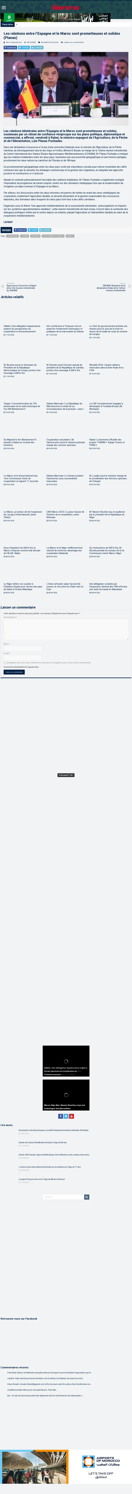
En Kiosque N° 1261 (66, 775)
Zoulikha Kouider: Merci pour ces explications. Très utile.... (32, 1390)
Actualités (45, 42)
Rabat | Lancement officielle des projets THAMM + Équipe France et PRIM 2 (107, 442)
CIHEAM (25, 236)
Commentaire (10, 617)
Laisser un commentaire (74, 42)
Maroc (70, 236)
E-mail (7, 653)
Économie (54, 42)
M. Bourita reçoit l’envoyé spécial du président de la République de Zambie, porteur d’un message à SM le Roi (65, 368)
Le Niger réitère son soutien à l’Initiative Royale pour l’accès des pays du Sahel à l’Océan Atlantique (23, 587)
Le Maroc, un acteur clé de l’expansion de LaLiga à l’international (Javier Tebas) (23, 514)
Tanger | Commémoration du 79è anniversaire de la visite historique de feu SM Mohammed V (22, 406)
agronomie (13, 236)
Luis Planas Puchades (53, 236)
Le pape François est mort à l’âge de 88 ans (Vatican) (42, 1179)
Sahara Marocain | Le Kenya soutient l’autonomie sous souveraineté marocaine (64, 478)
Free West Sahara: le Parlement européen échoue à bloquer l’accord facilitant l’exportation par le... (49, 1373)
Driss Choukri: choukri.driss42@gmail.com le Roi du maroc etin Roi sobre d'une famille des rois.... (49, 1384)
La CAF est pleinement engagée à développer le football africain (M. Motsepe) (106, 406)
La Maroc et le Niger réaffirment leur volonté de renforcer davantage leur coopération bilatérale (64, 550)
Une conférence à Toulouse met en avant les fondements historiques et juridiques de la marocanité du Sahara (65, 329)
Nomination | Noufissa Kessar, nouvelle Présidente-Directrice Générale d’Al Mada (53, 1130)
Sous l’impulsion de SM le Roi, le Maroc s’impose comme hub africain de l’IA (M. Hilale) (22, 550)
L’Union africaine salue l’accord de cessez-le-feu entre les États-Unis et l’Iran (64, 587)
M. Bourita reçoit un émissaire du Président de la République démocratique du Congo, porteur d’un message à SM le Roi (22, 369)
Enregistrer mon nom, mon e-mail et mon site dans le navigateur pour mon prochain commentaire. (49, 663)
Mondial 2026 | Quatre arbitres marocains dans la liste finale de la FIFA (106, 368)
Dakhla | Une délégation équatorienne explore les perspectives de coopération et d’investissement (56, 24)
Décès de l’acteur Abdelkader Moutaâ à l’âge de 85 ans (43, 1142)
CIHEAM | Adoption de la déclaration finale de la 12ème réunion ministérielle (109, 287)
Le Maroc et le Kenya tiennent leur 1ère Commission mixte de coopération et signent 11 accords (21, 478)
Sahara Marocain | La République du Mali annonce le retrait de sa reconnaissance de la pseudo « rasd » (65, 406)
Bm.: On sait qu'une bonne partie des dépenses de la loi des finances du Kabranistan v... (45, 1395)
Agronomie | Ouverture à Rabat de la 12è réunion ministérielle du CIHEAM (22, 287)
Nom (6, 644)
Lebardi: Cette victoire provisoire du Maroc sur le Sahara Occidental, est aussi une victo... (45, 1378)
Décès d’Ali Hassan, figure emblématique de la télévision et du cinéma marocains (54, 1155)
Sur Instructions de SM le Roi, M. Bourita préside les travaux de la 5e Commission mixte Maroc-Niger (106, 550)
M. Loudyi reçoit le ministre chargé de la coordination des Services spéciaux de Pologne (108, 478)
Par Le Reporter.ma (14, 42)
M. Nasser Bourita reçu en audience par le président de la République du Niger (107, 514)
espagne (35, 236)
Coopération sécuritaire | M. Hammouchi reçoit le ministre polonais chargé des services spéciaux (65, 442)
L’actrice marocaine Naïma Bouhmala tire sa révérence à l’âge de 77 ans (50, 1167)
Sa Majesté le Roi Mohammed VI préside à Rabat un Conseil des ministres (20, 442)
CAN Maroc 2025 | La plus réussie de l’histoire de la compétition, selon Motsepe (65, 514)
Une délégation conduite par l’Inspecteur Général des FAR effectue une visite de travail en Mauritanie (108, 587)
